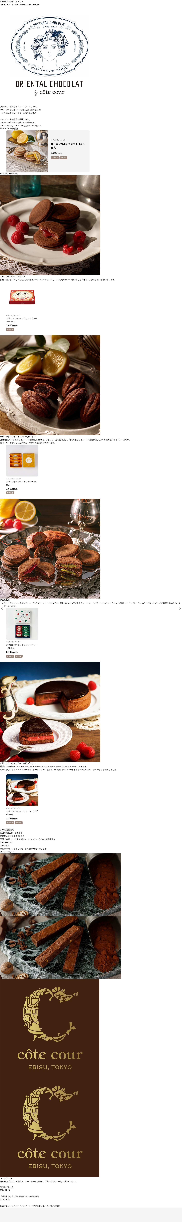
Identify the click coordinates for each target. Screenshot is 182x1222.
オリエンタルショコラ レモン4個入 (68, 146)
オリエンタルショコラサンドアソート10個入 (21, 646)
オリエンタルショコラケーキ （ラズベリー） (22, 813)
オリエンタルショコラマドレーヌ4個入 (21, 483)
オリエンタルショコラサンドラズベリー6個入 (21, 319)
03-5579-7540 (6, 842)
